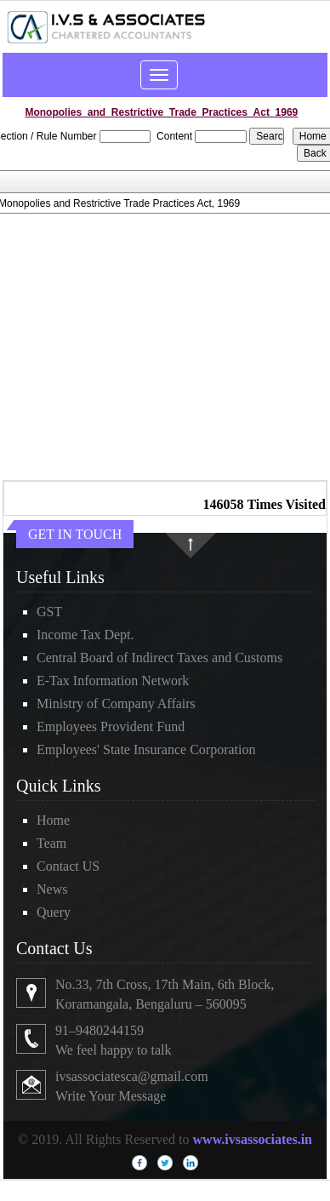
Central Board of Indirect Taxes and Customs (159, 657)
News (52, 889)
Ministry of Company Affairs (116, 703)
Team (51, 843)
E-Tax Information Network (113, 680)
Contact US (68, 866)
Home (53, 820)
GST (49, 611)
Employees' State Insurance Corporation (146, 749)
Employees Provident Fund (111, 726)
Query (54, 912)
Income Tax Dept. (85, 634)
